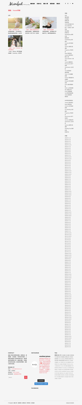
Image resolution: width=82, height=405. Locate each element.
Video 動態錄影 (68, 94)
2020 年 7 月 (68, 179)
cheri (59, 362)
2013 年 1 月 (68, 334)
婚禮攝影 (56, 358)
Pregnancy (68, 371)
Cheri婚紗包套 (58, 357)
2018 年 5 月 (68, 224)
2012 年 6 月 (68, 345)
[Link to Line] (70, 3)
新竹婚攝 (65, 365)
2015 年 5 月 (68, 286)
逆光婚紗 (66, 376)
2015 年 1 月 (68, 293)
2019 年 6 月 (68, 201)
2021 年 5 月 (68, 162)
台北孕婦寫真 (69, 367)
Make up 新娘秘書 (69, 88)
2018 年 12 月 (68, 212)
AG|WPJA (57, 371)
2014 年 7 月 (68, 303)
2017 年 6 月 (68, 243)
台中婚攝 (59, 369)
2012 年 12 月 (68, 336)
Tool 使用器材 (68, 70)
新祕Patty (61, 373)
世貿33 (70, 376)
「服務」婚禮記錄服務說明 (32, 29)
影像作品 (67, 32)
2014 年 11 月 (68, 296)
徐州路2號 (64, 371)
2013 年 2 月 (68, 333)
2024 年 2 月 (68, 139)
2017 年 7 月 (68, 241)
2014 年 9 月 (68, 300)
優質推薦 (67, 72)
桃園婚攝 (69, 365)
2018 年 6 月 (68, 222)
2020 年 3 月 (68, 186)
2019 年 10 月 (68, 195)
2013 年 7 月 (68, 324)
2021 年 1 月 (68, 169)
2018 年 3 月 (68, 227)
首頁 (66, 15)
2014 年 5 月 (68, 307)
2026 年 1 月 (68, 138)
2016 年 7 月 (68, 262)
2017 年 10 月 (68, 236)
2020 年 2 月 (68, 188)
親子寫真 (57, 373)
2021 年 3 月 (68, 165)
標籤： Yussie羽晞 (14, 10)
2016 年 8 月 (68, 260)
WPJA (62, 369)
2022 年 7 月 (68, 146)
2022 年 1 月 (68, 155)
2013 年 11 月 (68, 317)
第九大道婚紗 (60, 364)
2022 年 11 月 (68, 144)
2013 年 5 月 (68, 327)
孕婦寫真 (67, 22)
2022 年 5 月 (68, 148)
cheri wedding (61, 358)
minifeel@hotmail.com (17, 368)
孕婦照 (62, 362)
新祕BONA (71, 358)
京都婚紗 (56, 362)
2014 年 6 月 (68, 305)
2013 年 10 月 (68, 319)
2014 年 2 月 (68, 312)
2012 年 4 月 (68, 346)
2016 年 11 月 (68, 255)
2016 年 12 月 (68, 253)
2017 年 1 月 (68, 251)
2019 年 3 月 (68, 207)
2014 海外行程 (68, 25)
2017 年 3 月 (68, 248)
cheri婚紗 (68, 355)
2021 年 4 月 (68, 163)
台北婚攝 (63, 355)
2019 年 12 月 (68, 191)
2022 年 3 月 (68, 151)
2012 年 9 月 (68, 340)
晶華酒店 (60, 367)
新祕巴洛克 (67, 360)
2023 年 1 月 (68, 143)
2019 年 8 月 (68, 198)
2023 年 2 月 (68, 141)
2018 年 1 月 (68, 231)
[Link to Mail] (73, 3)
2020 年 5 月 (68, 182)
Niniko (72, 362)
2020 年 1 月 (68, 189)
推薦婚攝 (72, 355)
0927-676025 (16, 372)
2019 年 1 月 (68, 210)
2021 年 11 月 (68, 158)
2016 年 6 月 (68, 264)
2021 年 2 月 (68, 167)
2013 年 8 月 (68, 322)
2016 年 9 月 (68, 258)
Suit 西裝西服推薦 (69, 93)
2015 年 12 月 (68, 274)
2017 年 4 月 (68, 246)
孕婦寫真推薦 (61, 360)
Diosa (56, 376)
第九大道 (65, 362)
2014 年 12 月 (68, 295)
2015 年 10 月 (68, 277)
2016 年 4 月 (68, 267)
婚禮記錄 (67, 20)
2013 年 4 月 (68, 329)
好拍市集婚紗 (71, 374)
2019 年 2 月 (68, 208)
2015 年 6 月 (68, 284)
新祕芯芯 (62, 376)
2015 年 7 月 (68, 283)
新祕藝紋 (63, 357)
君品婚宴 (59, 376)
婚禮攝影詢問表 (17, 374)
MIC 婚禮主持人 (68, 89)
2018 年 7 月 (68, 220)
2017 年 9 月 (68, 238)
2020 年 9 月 (68, 176)
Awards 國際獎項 (69, 62)
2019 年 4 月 (68, 205)
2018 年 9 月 (68, 217)
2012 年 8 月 (68, 341)
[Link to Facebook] (65, 3)
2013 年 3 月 (68, 331)
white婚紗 (66, 374)
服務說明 (67, 37)
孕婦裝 (56, 364)
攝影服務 (67, 17)
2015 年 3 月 (68, 289)
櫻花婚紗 (65, 364)
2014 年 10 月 (68, 298)
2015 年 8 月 (68, 281)
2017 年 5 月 (68, 245)
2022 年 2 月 (68, 153)
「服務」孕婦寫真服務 (48, 29)
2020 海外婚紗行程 (69, 24)
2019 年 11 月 (68, 193)
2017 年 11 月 (68, 234)
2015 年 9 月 (68, 279)
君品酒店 (62, 374)
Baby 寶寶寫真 (68, 53)
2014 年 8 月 (68, 302)
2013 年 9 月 (68, 321)
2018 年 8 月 (68, 219)
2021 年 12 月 (68, 157)
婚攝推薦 (69, 362)
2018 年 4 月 (68, 226)
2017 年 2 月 (68, 250)
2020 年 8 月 (68, 177)
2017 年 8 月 (68, 239)
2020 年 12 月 (68, 170)
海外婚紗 (56, 360)
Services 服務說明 (69, 120)
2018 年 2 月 (68, 229)
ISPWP (60, 371)
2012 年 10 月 (68, 338)
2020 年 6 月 (68, 181)
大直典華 (59, 378)
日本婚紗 (71, 360)
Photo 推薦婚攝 (68, 91)
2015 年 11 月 (68, 276)
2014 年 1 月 (68, 314)
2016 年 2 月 (68, 270)
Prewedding (64, 367)
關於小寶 (67, 56)
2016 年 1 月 (68, 272)
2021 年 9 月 (68, 160)
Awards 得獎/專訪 (69, 55)
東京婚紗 (71, 369)
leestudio (72, 402)
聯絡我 (66, 96)
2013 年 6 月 (68, 326)
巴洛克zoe (69, 364)
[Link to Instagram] (68, 3)
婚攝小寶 (59, 355)
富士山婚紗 (66, 373)
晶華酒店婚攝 (66, 369)
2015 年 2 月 (68, 291)
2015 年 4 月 (68, 288)
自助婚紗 (67, 19)
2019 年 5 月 (68, 203)
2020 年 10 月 (68, 174)
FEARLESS (70, 373)
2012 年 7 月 (68, 343)
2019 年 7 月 (68, 200)
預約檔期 (67, 31)
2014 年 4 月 (68, 308)
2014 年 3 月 (68, 310)
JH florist (62, 365)
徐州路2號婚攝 (57, 374)
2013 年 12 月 (68, 315)
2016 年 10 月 (68, 257)
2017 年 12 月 (68, 233)
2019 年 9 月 (68, 196)
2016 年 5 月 (68, 265)
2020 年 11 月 (68, 172)
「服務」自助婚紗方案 (13, 29)
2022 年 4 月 (68, 150)
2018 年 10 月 (68, 215)
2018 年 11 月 (68, 214)
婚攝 (56, 355)
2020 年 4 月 (68, 184)
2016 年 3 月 (68, 269)
